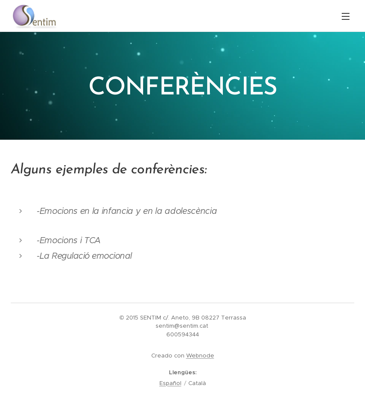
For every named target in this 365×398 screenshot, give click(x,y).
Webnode (200, 355)
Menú (345, 16)
